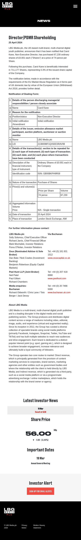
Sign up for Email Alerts (40, 491)
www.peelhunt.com (57, 278)
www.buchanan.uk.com (59, 292)
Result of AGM (40, 411)
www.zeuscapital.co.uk (59, 258)
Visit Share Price (40, 429)
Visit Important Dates (40, 457)
